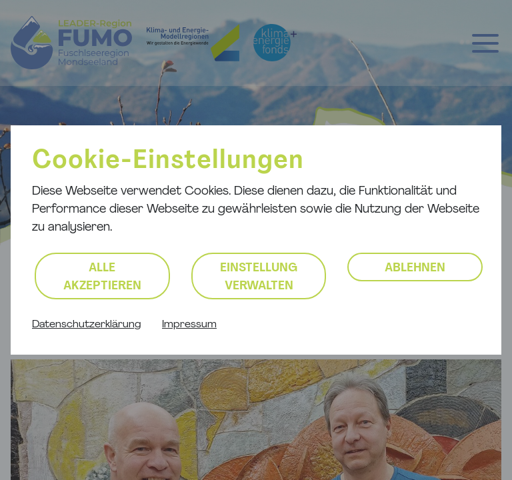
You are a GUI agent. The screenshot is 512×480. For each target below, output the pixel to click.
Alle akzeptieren (102, 277)
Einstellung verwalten (258, 277)
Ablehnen (415, 268)
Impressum (189, 324)
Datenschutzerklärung (86, 324)
